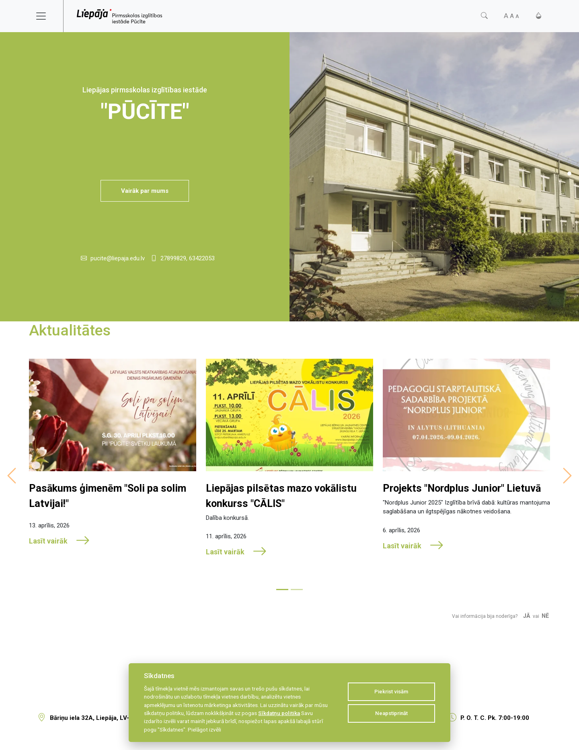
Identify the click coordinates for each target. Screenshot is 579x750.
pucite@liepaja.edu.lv (117, 258)
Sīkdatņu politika (279, 713)
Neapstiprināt (391, 713)
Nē (545, 616)
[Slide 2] (297, 589)
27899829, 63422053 (187, 258)
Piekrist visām (391, 692)
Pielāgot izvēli (204, 729)
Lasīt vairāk (59, 541)
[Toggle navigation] (46, 16)
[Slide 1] (569, 174)
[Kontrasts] (538, 16)
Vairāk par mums (144, 190)
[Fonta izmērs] (511, 16)
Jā (526, 616)
